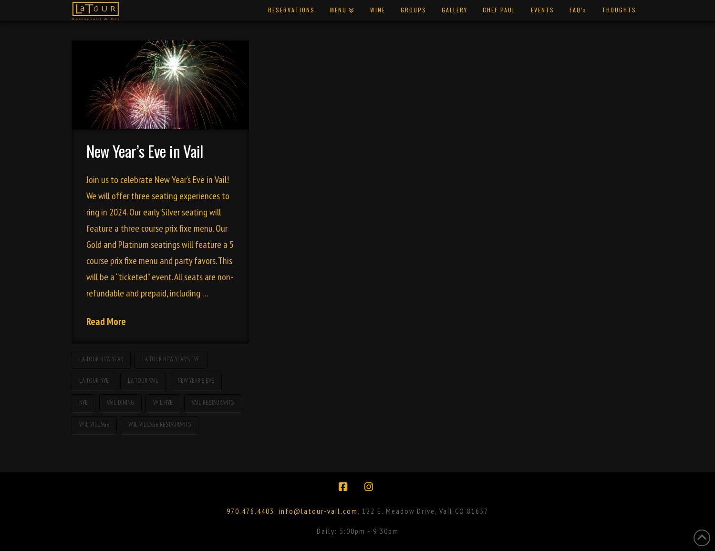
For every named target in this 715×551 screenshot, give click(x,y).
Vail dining (120, 402)
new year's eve (195, 381)
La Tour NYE (94, 381)
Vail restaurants (213, 402)
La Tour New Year (101, 359)
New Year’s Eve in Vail (144, 151)
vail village (94, 424)
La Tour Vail (143, 381)
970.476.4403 (250, 511)
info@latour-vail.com (318, 511)
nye (83, 402)
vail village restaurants (159, 424)
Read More (106, 321)
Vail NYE (163, 402)
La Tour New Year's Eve (171, 359)
